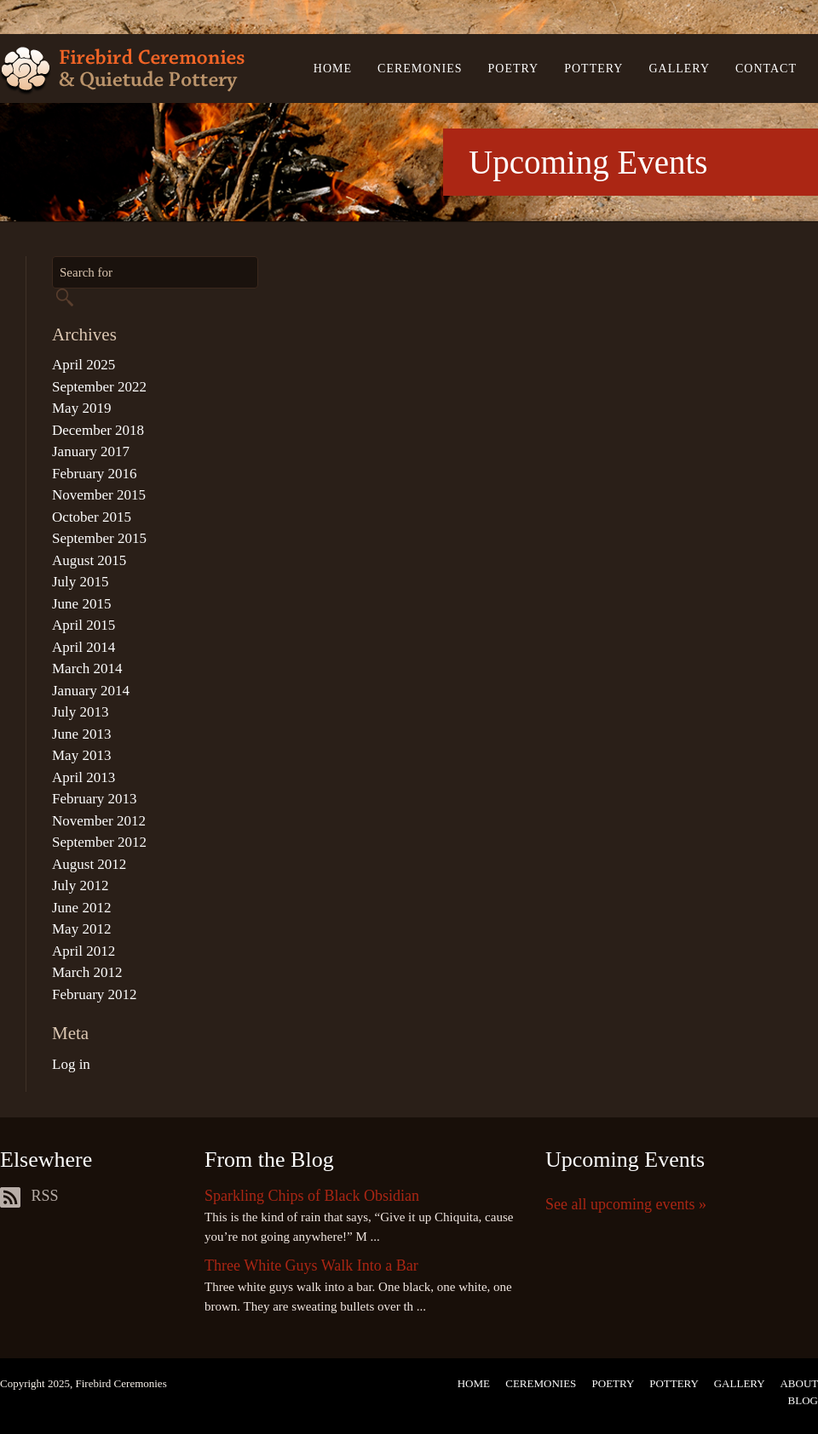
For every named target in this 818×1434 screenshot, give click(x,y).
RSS (29, 1195)
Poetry (513, 68)
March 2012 (87, 972)
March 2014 (87, 668)
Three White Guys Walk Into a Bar (311, 1265)
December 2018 (98, 430)
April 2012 (83, 951)
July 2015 (80, 582)
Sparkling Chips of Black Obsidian (311, 1195)
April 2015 (83, 625)
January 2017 (91, 451)
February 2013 (94, 799)
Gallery (679, 68)
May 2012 (81, 929)
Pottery (593, 68)
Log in (71, 1064)
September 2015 (99, 538)
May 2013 (81, 755)
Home (333, 68)
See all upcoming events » (625, 1204)
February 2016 (94, 474)
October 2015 (91, 517)
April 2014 (83, 647)
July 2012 (80, 885)
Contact (766, 68)
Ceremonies (419, 68)
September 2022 (99, 387)
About (799, 1383)
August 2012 (89, 864)
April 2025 (83, 365)
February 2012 (94, 994)
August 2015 (89, 560)
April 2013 (83, 777)
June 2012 (81, 908)
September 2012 (99, 842)
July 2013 (80, 712)
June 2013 (81, 734)
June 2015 (81, 604)
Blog (803, 1400)
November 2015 (99, 495)
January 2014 (91, 691)
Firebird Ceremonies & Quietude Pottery (122, 71)
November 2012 (99, 821)
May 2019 (81, 408)
